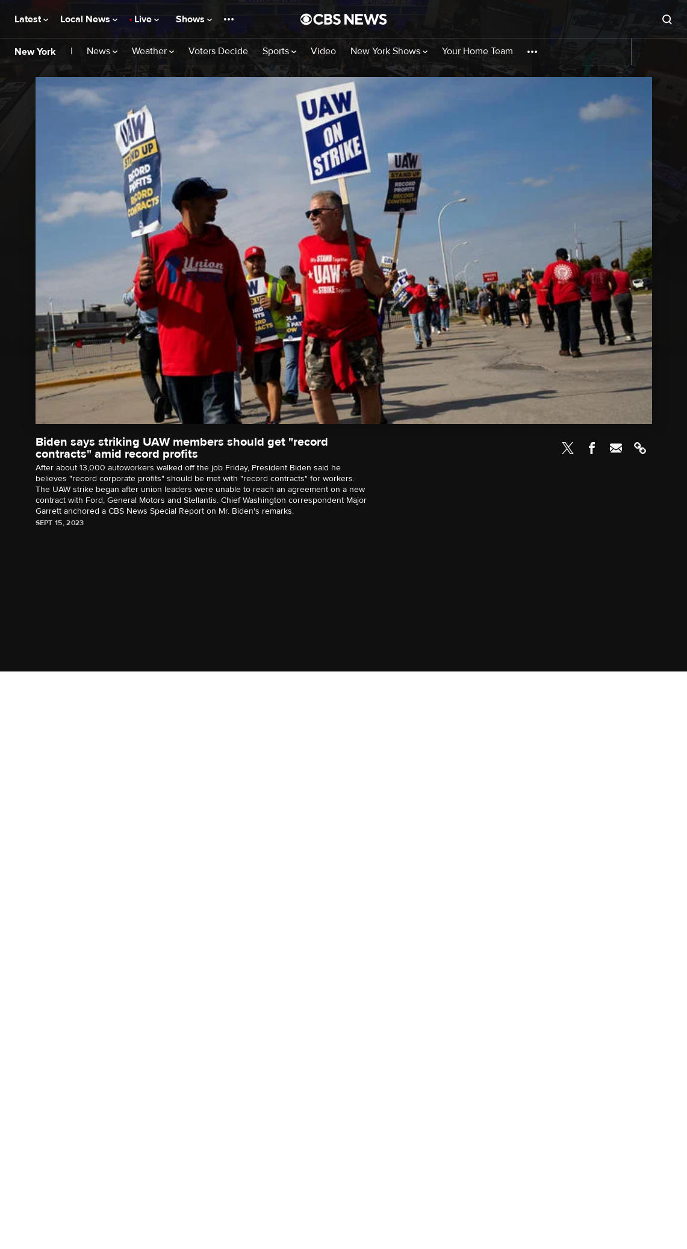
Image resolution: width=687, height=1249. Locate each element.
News (102, 51)
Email (616, 448)
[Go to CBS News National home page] (343, 19)
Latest (31, 19)
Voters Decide (218, 51)
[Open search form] (667, 19)
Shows (194, 19)
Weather (153, 51)
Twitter (568, 448)
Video (323, 51)
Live (146, 19)
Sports (279, 51)
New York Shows (388, 51)
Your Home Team (477, 51)
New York (35, 52)
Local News (88, 19)
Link (640, 448)
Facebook (592, 448)
